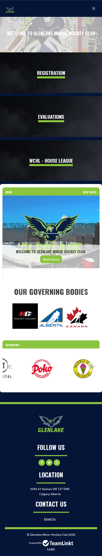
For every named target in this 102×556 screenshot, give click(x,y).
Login (51, 549)
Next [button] (92, 366)
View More (90, 192)
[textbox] (51, 291)
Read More (51, 259)
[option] (51, 368)
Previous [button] (9, 366)
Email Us (50, 519)
